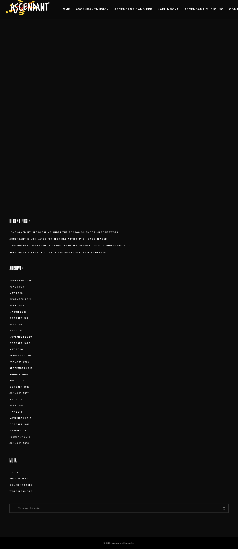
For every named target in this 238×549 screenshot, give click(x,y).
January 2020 (19, 361)
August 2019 (18, 374)
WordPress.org (21, 491)
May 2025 (16, 293)
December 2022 (20, 299)
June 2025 (16, 286)
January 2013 (19, 443)
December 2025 (20, 280)
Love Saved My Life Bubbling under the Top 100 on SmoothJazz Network (63, 232)
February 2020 (20, 355)
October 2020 (19, 343)
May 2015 (15, 412)
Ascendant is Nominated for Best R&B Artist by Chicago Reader (58, 239)
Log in (14, 472)
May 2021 (15, 330)
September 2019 (21, 368)
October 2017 (19, 387)
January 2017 (19, 393)
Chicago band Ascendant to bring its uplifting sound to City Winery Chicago (69, 245)
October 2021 (19, 318)
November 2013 (20, 418)
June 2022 (16, 305)
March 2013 (17, 430)
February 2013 (19, 436)
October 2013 (19, 424)
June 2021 (16, 324)
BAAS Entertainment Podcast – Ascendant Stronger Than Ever (57, 252)
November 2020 (20, 337)
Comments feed (21, 485)
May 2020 (16, 349)
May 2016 (15, 399)
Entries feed (18, 478)
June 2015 (16, 405)
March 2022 (18, 312)
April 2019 (17, 380)
